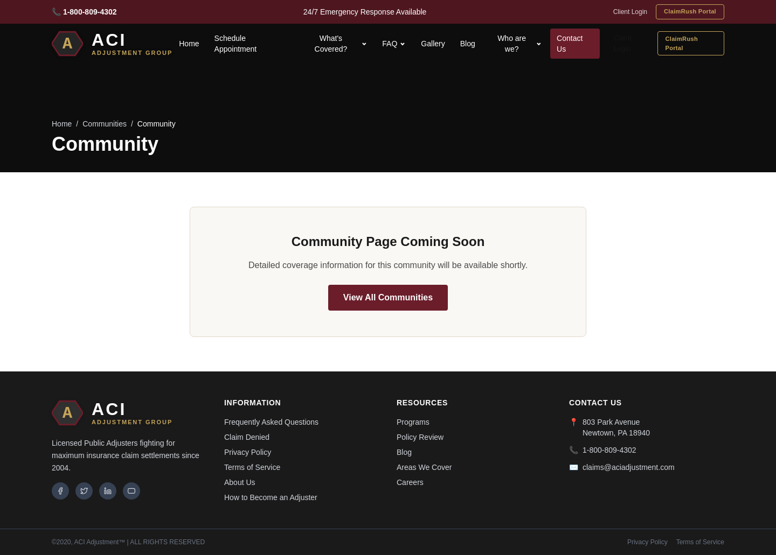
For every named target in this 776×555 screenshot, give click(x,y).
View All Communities (388, 297)
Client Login (630, 12)
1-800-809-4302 (609, 450)
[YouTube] (131, 491)
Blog (467, 43)
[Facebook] (60, 491)
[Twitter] (84, 491)
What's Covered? (341, 43)
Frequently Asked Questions (271, 422)
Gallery (433, 43)
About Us (239, 482)
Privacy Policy (247, 452)
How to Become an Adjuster (270, 497)
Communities (104, 124)
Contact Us (570, 43)
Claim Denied (246, 437)
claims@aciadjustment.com (629, 467)
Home (189, 43)
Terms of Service (252, 467)
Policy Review (420, 437)
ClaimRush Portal (690, 11)
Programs (413, 422)
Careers (410, 482)
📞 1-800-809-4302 (84, 12)
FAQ (394, 43)
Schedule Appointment (235, 43)
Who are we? (519, 43)
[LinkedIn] (107, 491)
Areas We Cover (424, 467)
